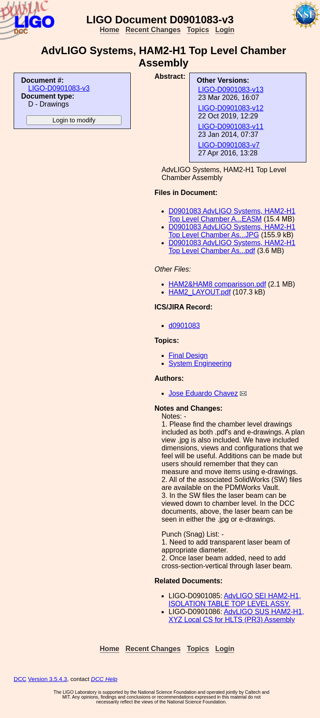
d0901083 (184, 325)
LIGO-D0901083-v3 (59, 88)
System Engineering (200, 363)
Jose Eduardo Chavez (203, 393)
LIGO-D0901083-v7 (229, 145)
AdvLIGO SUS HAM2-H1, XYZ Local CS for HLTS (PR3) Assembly (236, 615)
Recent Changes (152, 29)
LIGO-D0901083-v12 (231, 108)
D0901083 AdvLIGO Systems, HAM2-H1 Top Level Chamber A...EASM (232, 215)
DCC (20, 679)
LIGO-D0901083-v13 (231, 89)
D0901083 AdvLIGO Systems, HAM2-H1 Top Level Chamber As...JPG (232, 231)
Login (225, 29)
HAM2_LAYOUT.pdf (200, 292)
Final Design (188, 355)
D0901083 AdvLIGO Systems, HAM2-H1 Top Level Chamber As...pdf (232, 246)
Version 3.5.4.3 (47, 679)
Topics (198, 29)
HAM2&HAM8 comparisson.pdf (217, 284)
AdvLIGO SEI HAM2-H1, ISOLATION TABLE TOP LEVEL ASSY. (235, 600)
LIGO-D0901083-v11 (231, 126)
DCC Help (104, 679)
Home (109, 29)
